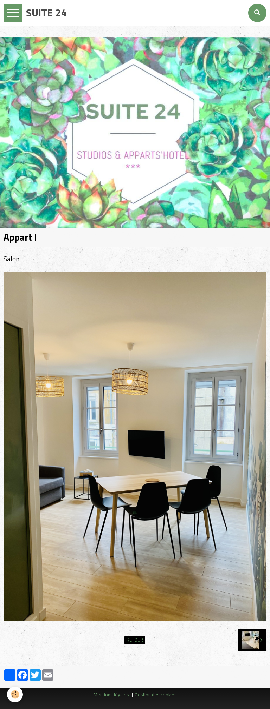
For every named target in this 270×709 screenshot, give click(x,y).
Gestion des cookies (156, 694)
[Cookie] (15, 694)
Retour (135, 640)
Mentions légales (111, 694)
